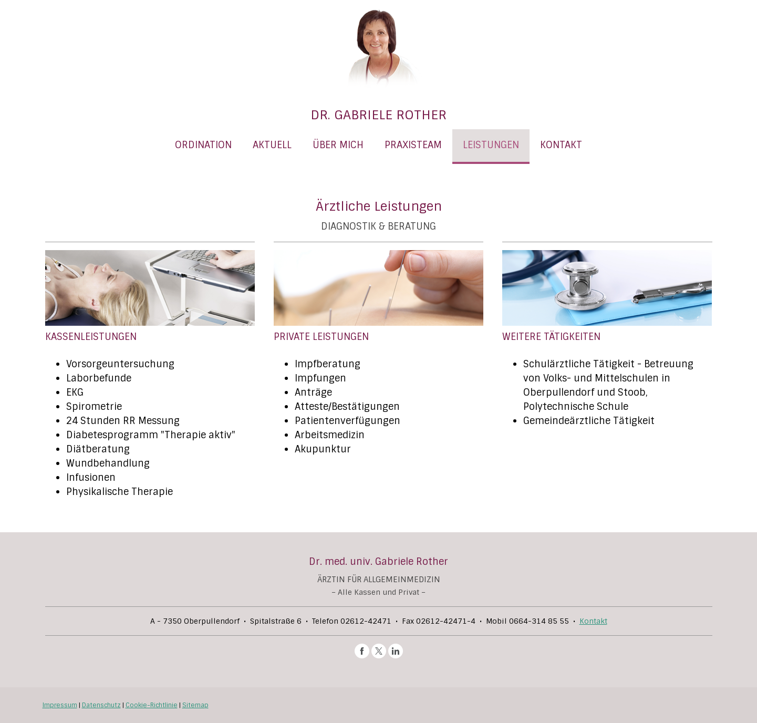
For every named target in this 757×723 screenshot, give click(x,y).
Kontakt (593, 621)
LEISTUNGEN (491, 145)
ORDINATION (203, 145)
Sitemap (195, 705)
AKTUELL (272, 145)
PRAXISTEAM (413, 145)
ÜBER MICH (338, 145)
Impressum (60, 705)
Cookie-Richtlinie (152, 705)
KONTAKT (561, 145)
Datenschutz (101, 705)
